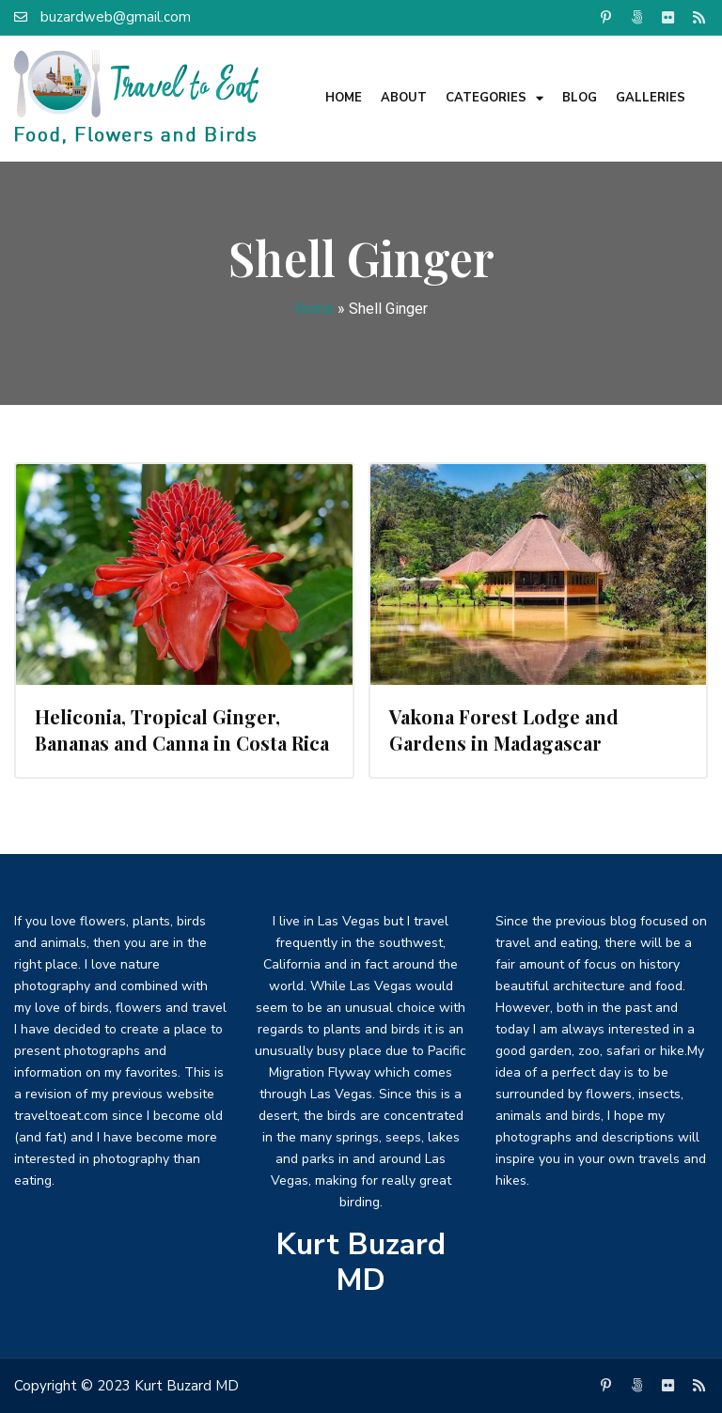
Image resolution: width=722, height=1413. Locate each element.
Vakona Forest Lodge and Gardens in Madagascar (504, 729)
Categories (494, 98)
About (404, 97)
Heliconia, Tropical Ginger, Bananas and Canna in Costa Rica (182, 729)
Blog (579, 97)
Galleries (650, 97)
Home (343, 97)
